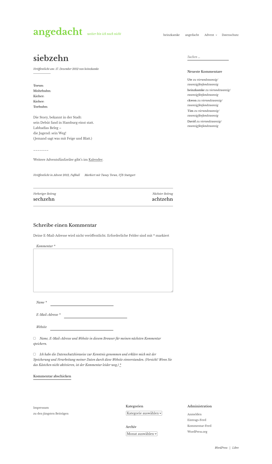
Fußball (75, 175)
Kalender (96, 159)
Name (41, 302)
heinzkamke (171, 35)
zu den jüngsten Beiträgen (51, 413)
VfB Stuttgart (127, 175)
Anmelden (194, 414)
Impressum (41, 407)
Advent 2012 (61, 175)
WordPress (221, 447)
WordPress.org (197, 431)
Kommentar (45, 246)
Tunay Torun (109, 175)
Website (41, 327)
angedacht (57, 31)
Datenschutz (230, 35)
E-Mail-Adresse (48, 315)
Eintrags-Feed (196, 420)
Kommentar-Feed (199, 426)
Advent (209, 35)
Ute (189, 79)
